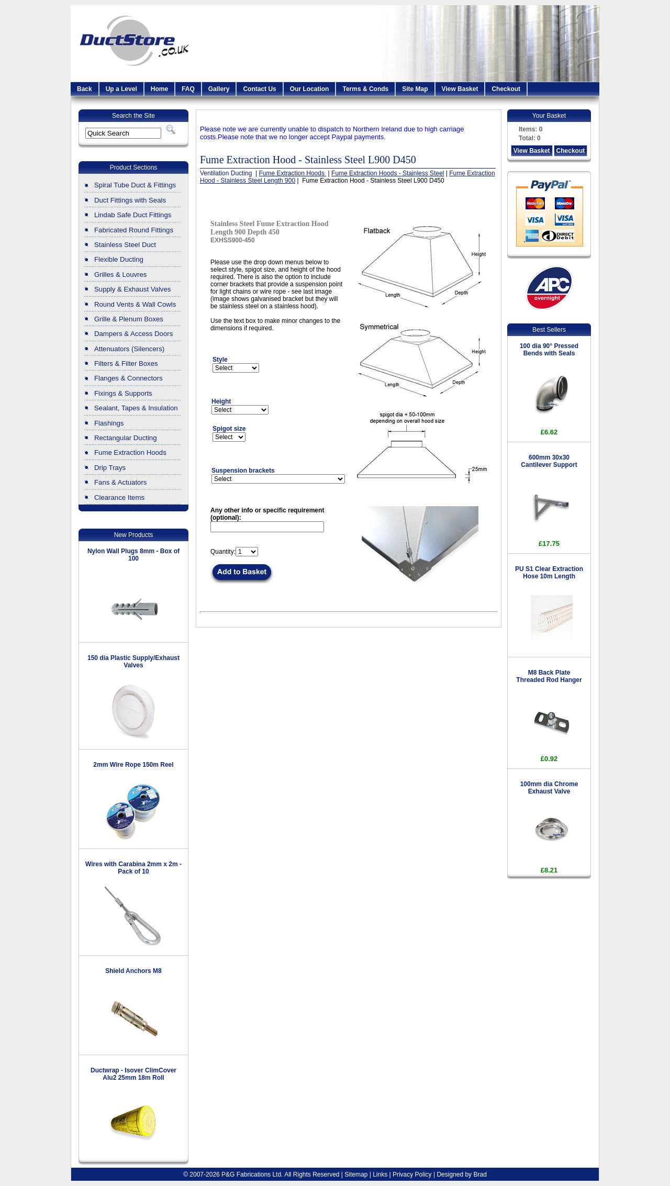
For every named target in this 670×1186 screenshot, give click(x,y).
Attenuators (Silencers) (129, 349)
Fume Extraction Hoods (130, 452)
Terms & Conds (365, 89)
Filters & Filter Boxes (126, 363)
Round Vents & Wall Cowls (135, 304)
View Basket (460, 89)
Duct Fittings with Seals (130, 200)
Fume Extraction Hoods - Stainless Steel (387, 173)
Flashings (109, 423)
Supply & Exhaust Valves (132, 289)
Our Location (309, 89)
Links (380, 1174)
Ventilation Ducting (227, 173)
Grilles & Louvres (120, 274)
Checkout (506, 89)
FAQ (188, 89)
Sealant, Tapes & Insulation (136, 408)
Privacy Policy (412, 1174)
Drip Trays (110, 468)
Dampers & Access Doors (133, 334)
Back (84, 89)
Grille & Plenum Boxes (128, 319)
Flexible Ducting (118, 259)
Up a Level (121, 89)
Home (159, 89)
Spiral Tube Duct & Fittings (135, 185)
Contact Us (259, 89)
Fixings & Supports (123, 393)
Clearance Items (119, 497)
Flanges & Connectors (128, 378)
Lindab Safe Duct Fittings (132, 215)
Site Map (415, 89)
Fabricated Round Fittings (133, 230)
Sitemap (355, 1174)
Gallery (219, 89)
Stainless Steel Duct (125, 245)
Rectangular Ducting (125, 438)
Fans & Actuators (120, 482)
